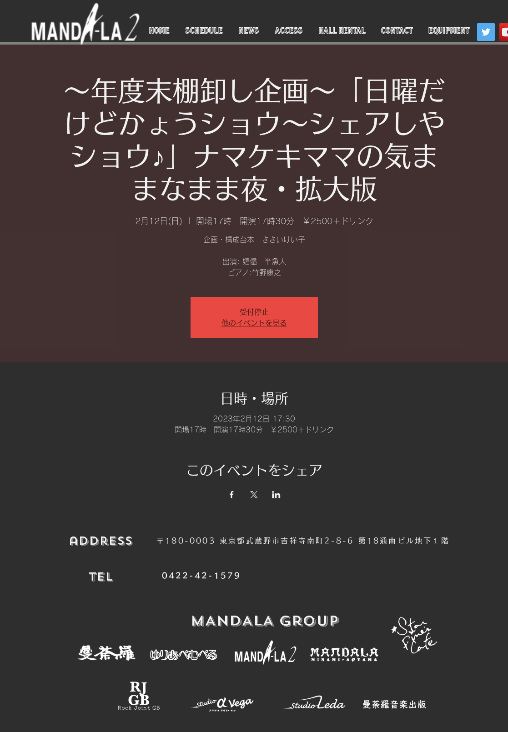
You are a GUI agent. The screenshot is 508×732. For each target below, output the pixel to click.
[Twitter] (486, 32)
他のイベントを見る (254, 322)
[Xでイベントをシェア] (254, 494)
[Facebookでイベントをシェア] (231, 494)
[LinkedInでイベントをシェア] (276, 494)
